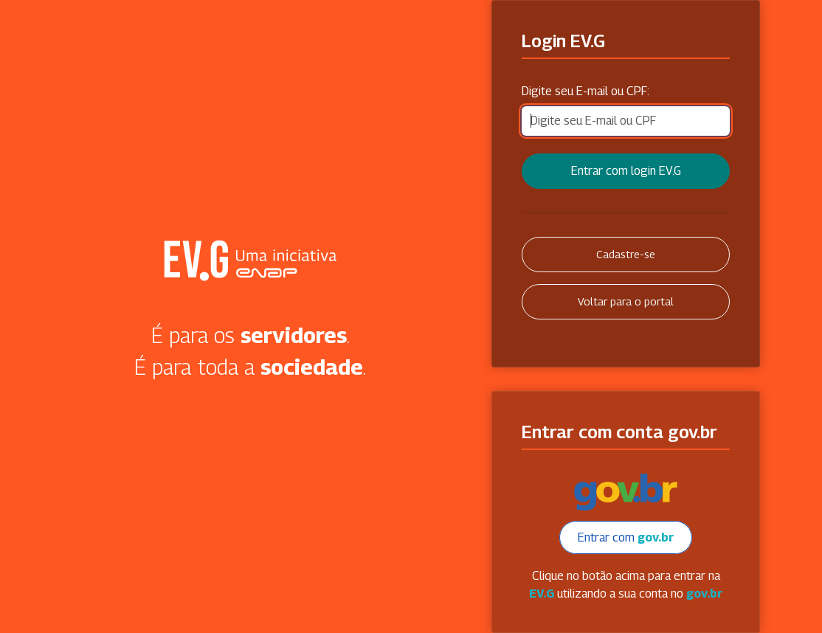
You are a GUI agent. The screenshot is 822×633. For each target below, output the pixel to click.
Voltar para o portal (626, 301)
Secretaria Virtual (250, 260)
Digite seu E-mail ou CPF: (585, 91)
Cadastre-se (625, 254)
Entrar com (626, 537)
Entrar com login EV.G (626, 171)
